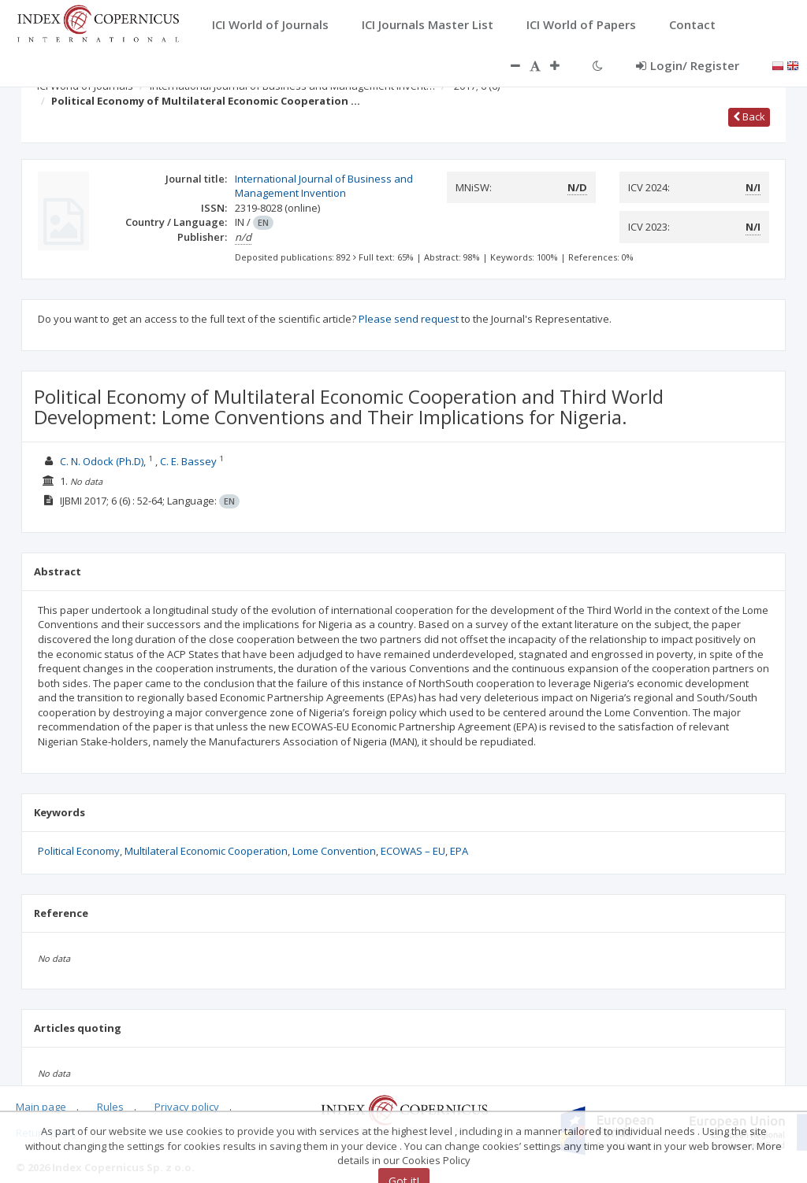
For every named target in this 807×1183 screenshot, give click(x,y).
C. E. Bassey (188, 461)
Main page (41, 1107)
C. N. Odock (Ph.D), (103, 461)
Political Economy (79, 851)
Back (749, 116)
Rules (110, 1107)
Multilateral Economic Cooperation (206, 851)
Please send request (409, 319)
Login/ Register (687, 65)
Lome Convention (334, 851)
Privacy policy (186, 1107)
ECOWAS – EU (413, 851)
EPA (459, 851)
